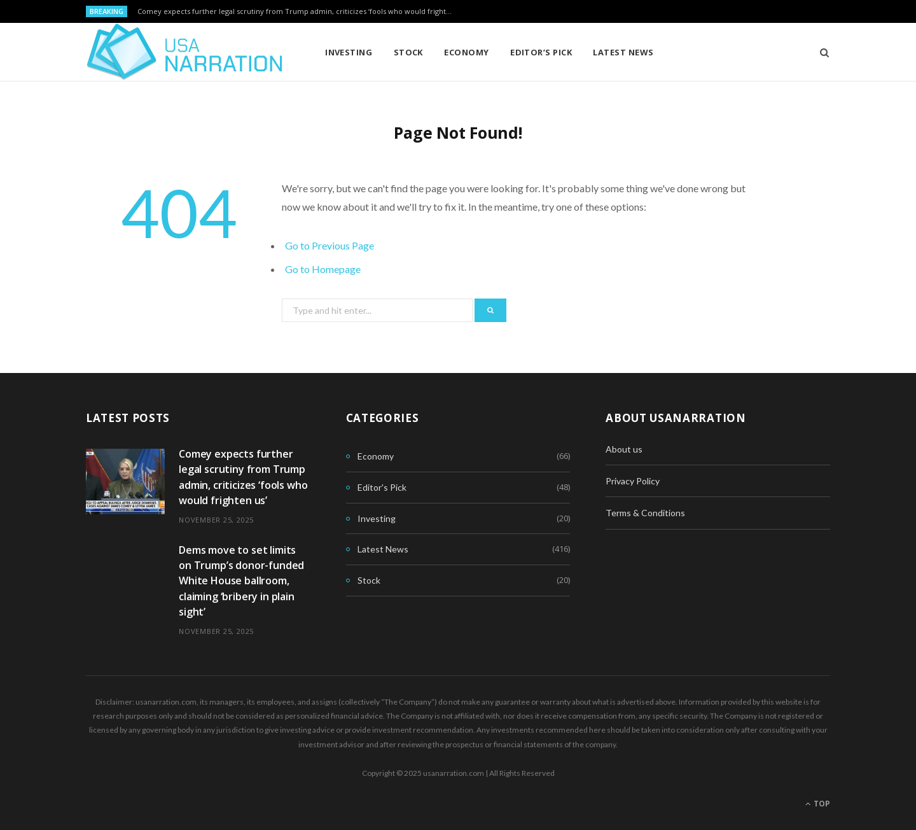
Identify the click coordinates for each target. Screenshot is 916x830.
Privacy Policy (633, 480)
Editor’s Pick (541, 52)
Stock (408, 52)
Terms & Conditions (645, 512)
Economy (466, 52)
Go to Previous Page (329, 245)
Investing (348, 52)
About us (624, 449)
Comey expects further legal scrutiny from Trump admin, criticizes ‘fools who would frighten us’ (299, 11)
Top (817, 803)
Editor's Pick (381, 487)
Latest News (623, 52)
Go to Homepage (323, 269)
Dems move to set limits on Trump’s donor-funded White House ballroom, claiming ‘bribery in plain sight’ (241, 581)
